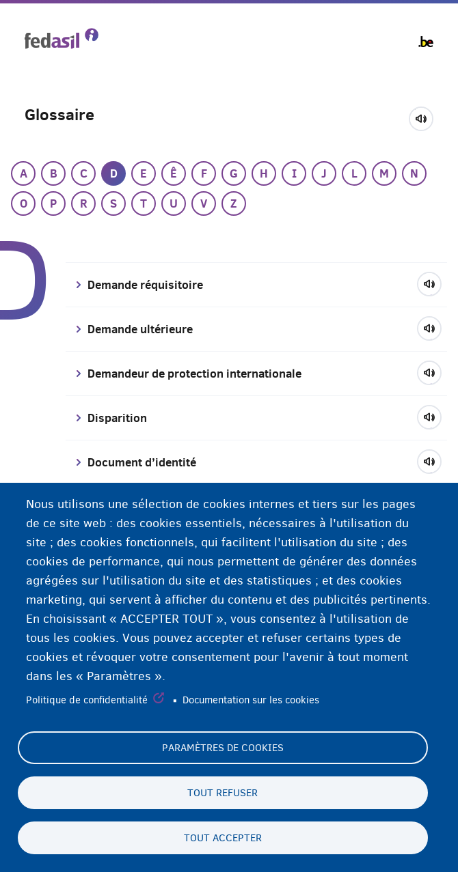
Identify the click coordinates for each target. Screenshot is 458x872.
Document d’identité (141, 462)
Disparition (117, 418)
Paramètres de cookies (223, 748)
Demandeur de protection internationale (194, 373)
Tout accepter (223, 838)
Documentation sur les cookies (251, 700)
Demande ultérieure (140, 329)
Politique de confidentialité (87, 700)
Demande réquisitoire (145, 285)
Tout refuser (222, 793)
